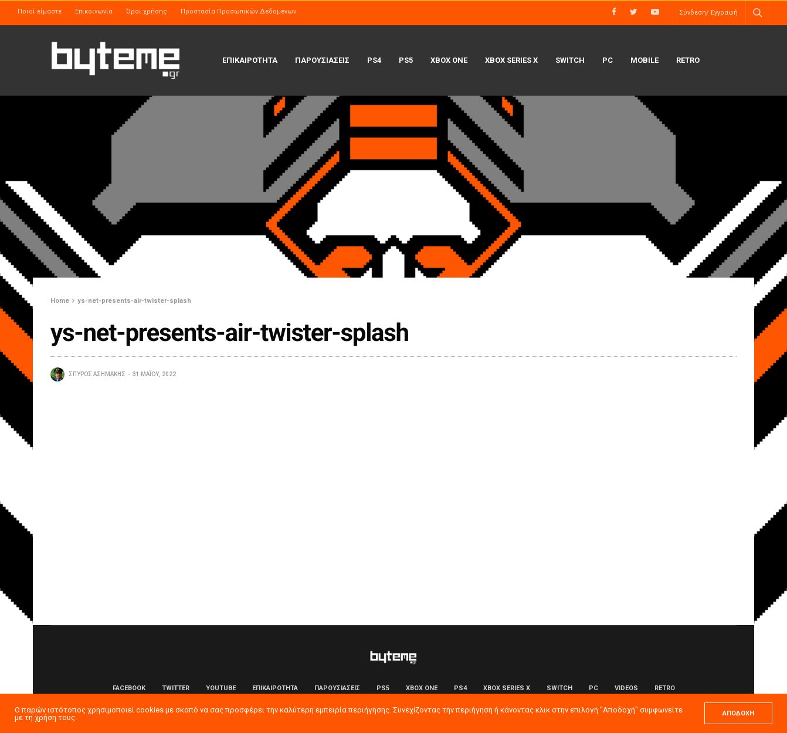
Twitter (175, 688)
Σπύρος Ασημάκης (97, 374)
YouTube (221, 688)
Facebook (129, 688)
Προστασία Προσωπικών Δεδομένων (238, 11)
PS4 (374, 60)
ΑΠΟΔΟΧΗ (738, 713)
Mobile (644, 60)
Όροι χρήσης (146, 11)
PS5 (406, 60)
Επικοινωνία (94, 11)
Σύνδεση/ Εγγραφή (708, 12)
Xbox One (448, 60)
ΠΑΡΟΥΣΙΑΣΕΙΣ (322, 60)
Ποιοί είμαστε (40, 11)
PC (607, 60)
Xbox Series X (511, 60)
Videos (626, 688)
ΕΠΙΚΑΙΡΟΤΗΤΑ (249, 60)
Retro (688, 60)
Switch (570, 60)
